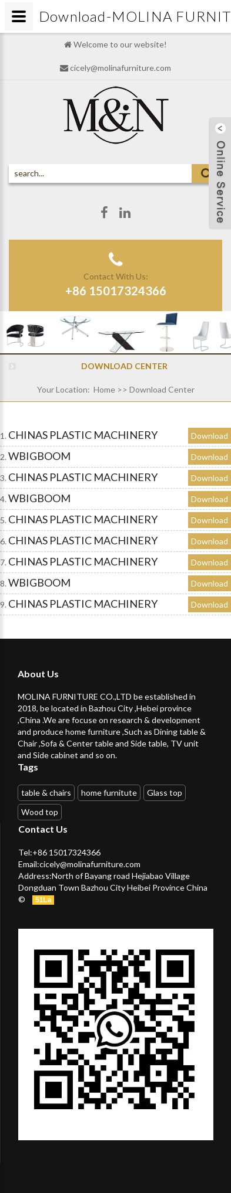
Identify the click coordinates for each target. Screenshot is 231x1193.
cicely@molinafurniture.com (120, 68)
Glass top (164, 792)
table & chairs (46, 792)
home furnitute (109, 792)
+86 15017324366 (115, 291)
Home (104, 389)
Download (209, 436)
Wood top (39, 812)
